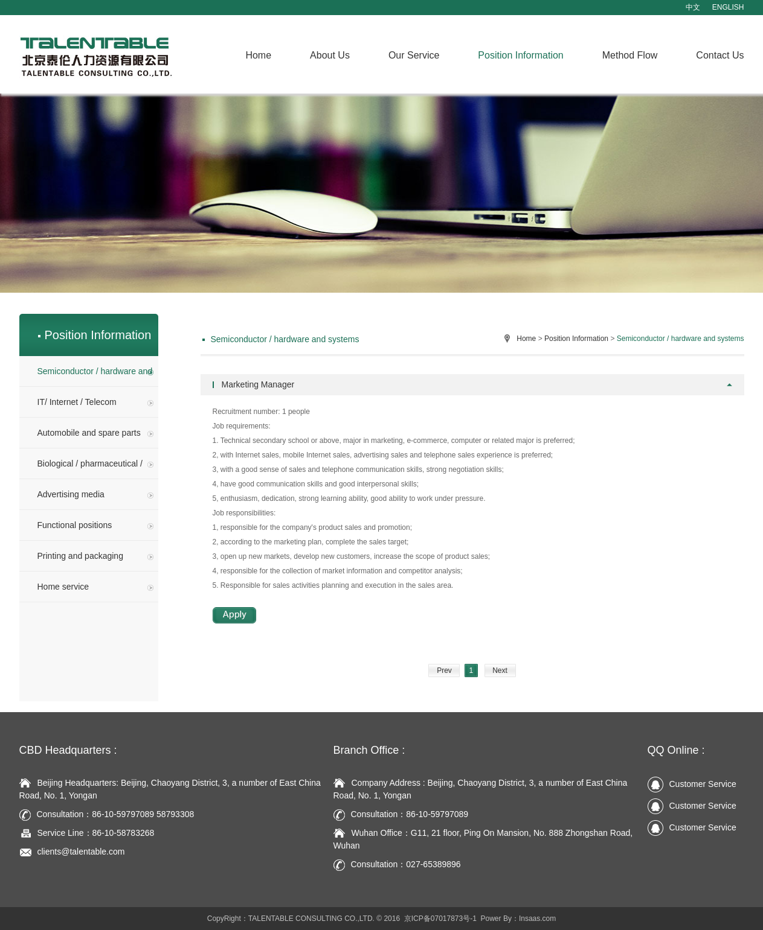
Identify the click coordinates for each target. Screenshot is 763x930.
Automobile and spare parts (95, 433)
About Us (330, 55)
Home (258, 55)
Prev (444, 670)
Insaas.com (537, 918)
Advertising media (95, 494)
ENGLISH (728, 7)
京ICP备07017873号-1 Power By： (461, 918)
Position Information (520, 55)
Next (499, 670)
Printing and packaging (95, 556)
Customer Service (692, 784)
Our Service (413, 55)
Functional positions (95, 525)
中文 (693, 7)
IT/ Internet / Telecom (95, 402)
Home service (95, 586)
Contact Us (720, 55)
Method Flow (630, 55)
